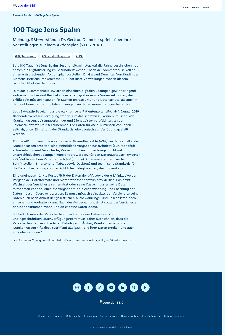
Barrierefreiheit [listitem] (130, 316)
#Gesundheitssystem (56, 56)
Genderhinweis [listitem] (109, 316)
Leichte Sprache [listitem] (151, 316)
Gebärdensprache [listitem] (174, 316)
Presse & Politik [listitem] (22, 15)
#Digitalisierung (25, 56)
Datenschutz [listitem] (73, 316)
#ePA (79, 56)
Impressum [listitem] (90, 316)
